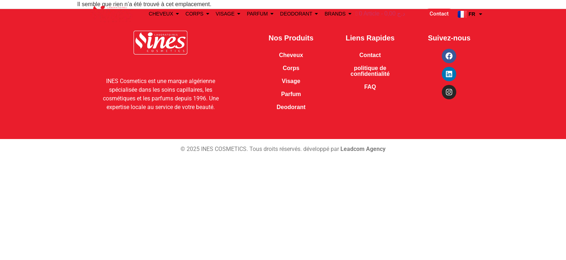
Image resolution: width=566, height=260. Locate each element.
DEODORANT (297, 14)
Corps (291, 68)
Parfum (291, 94)
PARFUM (258, 14)
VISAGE (226, 14)
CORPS (196, 14)
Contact (370, 55)
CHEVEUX (162, 14)
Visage (291, 81)
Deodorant (291, 107)
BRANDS (336, 14)
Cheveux (291, 55)
